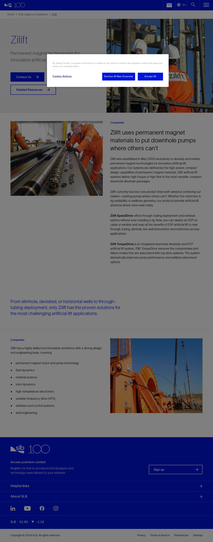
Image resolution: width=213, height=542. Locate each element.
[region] (108, 70)
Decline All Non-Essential (118, 76)
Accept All (150, 76)
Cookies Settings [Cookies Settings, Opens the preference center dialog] (62, 76)
